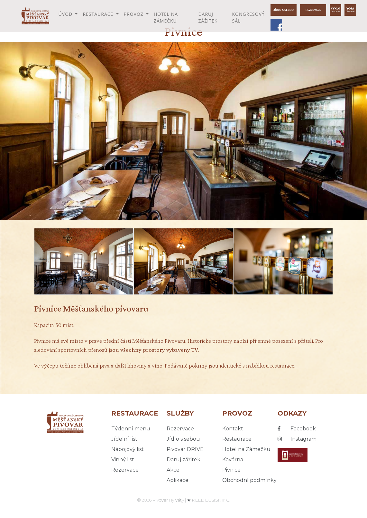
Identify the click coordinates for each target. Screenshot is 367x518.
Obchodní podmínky (249, 480)
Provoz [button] (134, 14)
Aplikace (177, 480)
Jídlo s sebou (183, 439)
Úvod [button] (66, 14)
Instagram (297, 439)
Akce (173, 470)
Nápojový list (127, 449)
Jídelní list (124, 439)
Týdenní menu (130, 429)
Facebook (297, 429)
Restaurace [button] (99, 14)
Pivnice (231, 470)
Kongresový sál (248, 17)
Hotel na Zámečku (166, 17)
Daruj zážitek (207, 17)
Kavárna (232, 459)
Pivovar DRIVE (185, 449)
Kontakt (232, 429)
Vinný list (122, 459)
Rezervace (125, 470)
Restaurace (237, 439)
